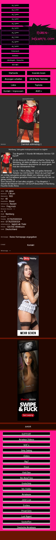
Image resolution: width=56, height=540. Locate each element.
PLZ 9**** (15, 47)
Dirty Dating (26, 450)
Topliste (38, 85)
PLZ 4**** (15, 24)
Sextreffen (26, 522)
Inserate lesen (38, 73)
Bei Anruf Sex (26, 478)
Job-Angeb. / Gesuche (15, 60)
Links (13, 85)
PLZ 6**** (15, 33)
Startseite (13, 73)
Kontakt (30, 245)
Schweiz (15, 56)
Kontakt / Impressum (13, 91)
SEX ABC (15, 65)
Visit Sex (26, 472)
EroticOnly (26, 483)
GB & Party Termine (39, 79)
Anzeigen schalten (13, 79)
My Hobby (26, 489)
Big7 (26, 461)
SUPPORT (26, 434)
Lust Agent (26, 516)
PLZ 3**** (15, 19)
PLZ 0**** (15, 6)
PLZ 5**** (15, 28)
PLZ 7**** (15, 37)
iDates (26, 456)
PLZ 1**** (15, 10)
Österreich (15, 51)
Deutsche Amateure (26, 527)
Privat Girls (26, 511)
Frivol (26, 467)
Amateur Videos (26, 439)
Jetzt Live (26, 500)
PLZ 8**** (15, 42)
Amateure (26, 494)
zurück (28, 426)
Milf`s (26, 445)
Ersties (26, 505)
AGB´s (39, 91)
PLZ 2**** (15, 15)
